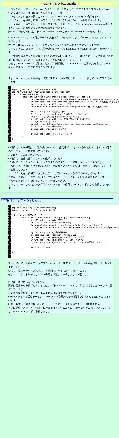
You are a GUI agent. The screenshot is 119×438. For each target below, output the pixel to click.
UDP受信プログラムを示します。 (22, 200)
